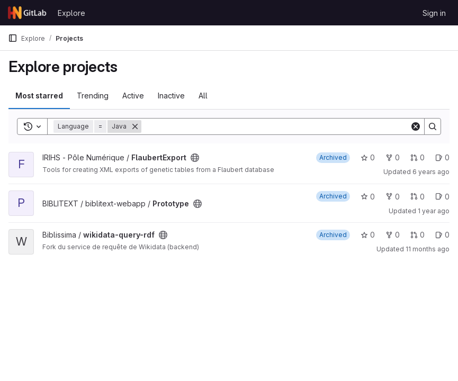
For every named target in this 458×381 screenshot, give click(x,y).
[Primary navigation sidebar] (12, 38)
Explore (71, 12)
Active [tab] (133, 95)
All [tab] (203, 95)
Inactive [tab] (171, 95)
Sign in (434, 12)
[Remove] (135, 126)
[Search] (275, 126)
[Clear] (415, 126)
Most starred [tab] (39, 95)
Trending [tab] (93, 95)
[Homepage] (27, 12)
